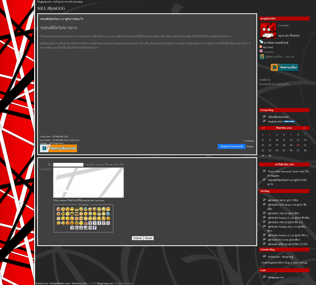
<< (263, 127)
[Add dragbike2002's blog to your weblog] (284, 262)
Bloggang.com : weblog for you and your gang (59, 1)
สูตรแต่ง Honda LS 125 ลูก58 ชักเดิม (289, 217)
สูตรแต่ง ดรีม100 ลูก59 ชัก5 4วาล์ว (288, 244)
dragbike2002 (275, 121)
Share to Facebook (231, 146)
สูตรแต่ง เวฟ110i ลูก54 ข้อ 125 (285, 222)
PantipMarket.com (60, 283)
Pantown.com (79, 283)
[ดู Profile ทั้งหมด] (288, 35)
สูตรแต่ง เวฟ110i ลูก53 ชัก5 (283, 213)
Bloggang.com (276, 277)
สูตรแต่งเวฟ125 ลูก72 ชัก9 (283, 200)
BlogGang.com (105, 283)
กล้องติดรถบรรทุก (278, 117)
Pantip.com (42, 283)
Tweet (249, 146)
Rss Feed (268, 47)
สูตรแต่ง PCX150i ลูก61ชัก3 (284, 239)
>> (304, 127)
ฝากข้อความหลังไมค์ (276, 42)
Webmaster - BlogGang (280, 256)
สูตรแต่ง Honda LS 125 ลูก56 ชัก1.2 (288, 235)
